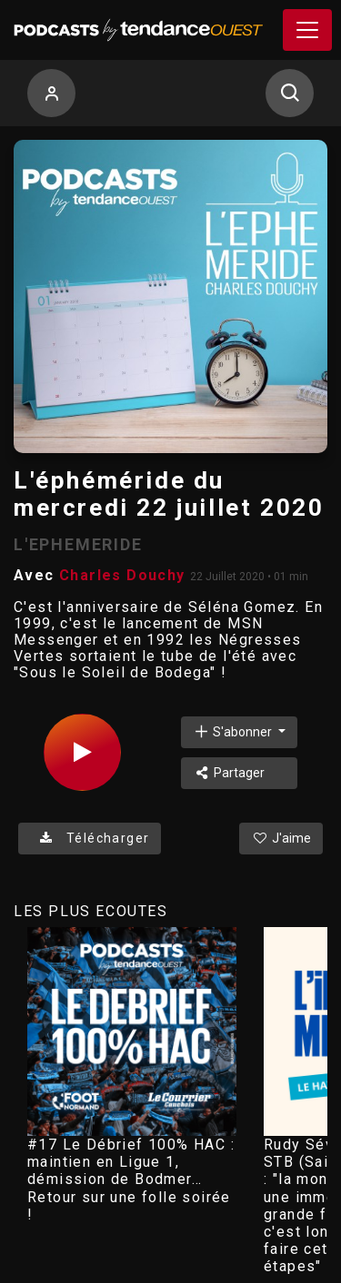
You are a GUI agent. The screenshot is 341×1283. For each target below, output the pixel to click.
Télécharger (89, 838)
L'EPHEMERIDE (78, 544)
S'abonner (234, 731)
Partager (229, 772)
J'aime (281, 838)
